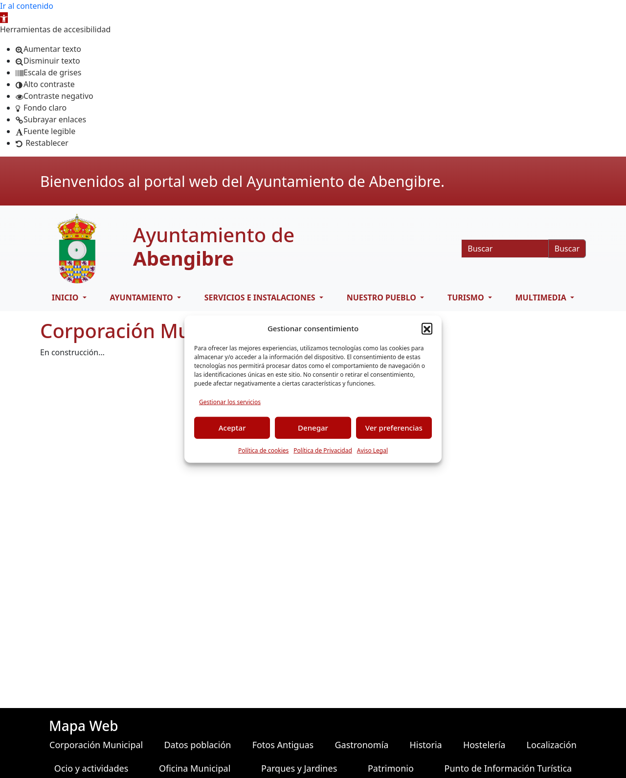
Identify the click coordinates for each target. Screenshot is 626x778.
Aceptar (232, 428)
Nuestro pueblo (383, 297)
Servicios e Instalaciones (260, 297)
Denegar (313, 428)
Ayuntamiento (142, 297)
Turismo (466, 297)
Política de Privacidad (322, 450)
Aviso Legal (372, 450)
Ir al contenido (26, 5)
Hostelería (484, 745)
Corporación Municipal (96, 745)
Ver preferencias (394, 428)
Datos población (197, 745)
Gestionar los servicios (230, 401)
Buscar (567, 248)
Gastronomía (361, 745)
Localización (552, 745)
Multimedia (541, 297)
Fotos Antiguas (283, 745)
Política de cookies (263, 450)
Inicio (66, 297)
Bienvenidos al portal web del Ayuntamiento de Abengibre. (242, 181)
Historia (426, 745)
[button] (4, 17)
